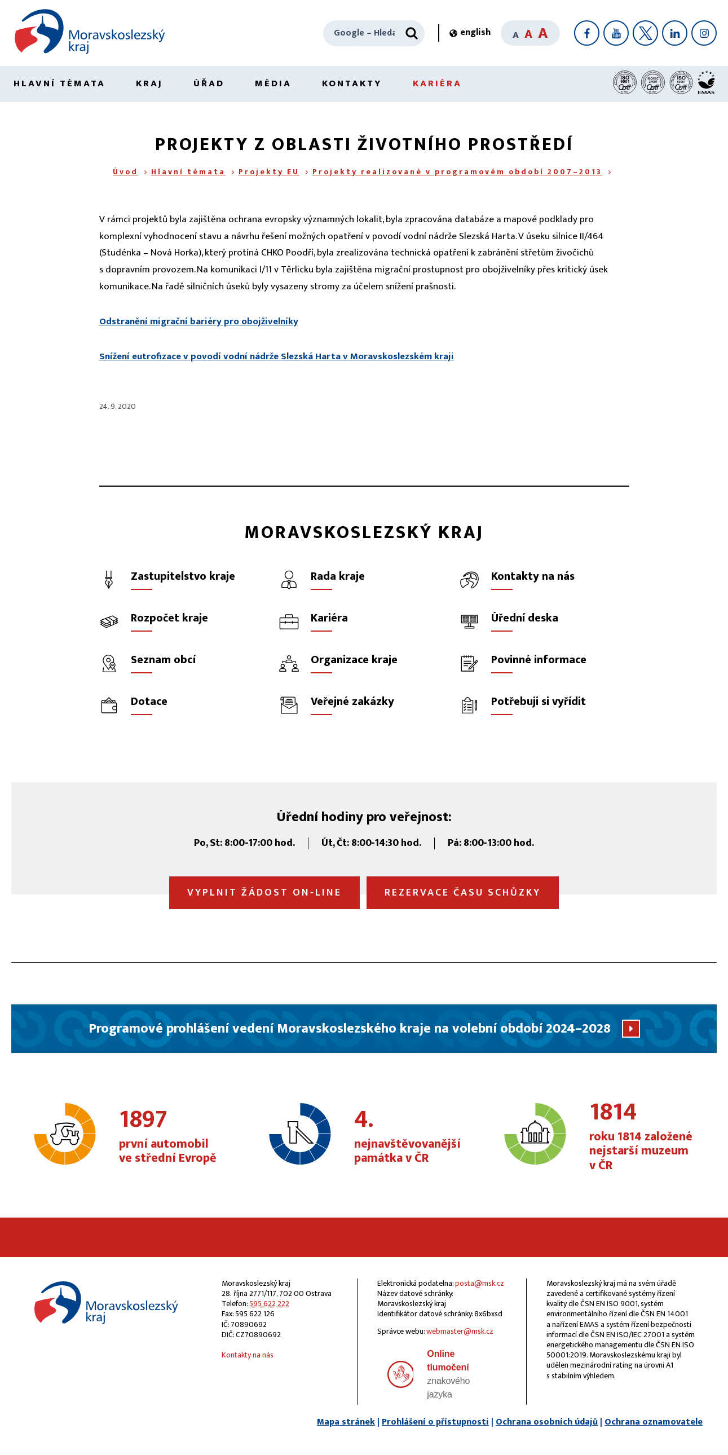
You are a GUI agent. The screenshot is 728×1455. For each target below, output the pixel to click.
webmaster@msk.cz (459, 1331)
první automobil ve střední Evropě (173, 1137)
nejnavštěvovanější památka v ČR (408, 1137)
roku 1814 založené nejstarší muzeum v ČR (643, 1136)
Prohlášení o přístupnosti (435, 1422)
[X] (645, 33)
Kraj (149, 83)
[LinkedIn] (674, 33)
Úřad (208, 83)
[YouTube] (616, 33)
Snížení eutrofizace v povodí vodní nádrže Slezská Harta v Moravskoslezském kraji (276, 356)
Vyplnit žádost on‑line (264, 892)
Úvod (125, 171)
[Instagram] (704, 33)
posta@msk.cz (479, 1283)
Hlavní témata (59, 83)
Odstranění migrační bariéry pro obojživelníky (198, 321)
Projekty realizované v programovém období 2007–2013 (457, 171)
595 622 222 (269, 1303)
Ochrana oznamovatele (654, 1422)
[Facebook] (586, 33)
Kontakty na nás (247, 1354)
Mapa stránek (346, 1422)
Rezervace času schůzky (463, 892)
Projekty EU (269, 171)
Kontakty (352, 83)
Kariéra (437, 83)
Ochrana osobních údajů (547, 1422)
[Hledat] (412, 33)
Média (273, 83)
